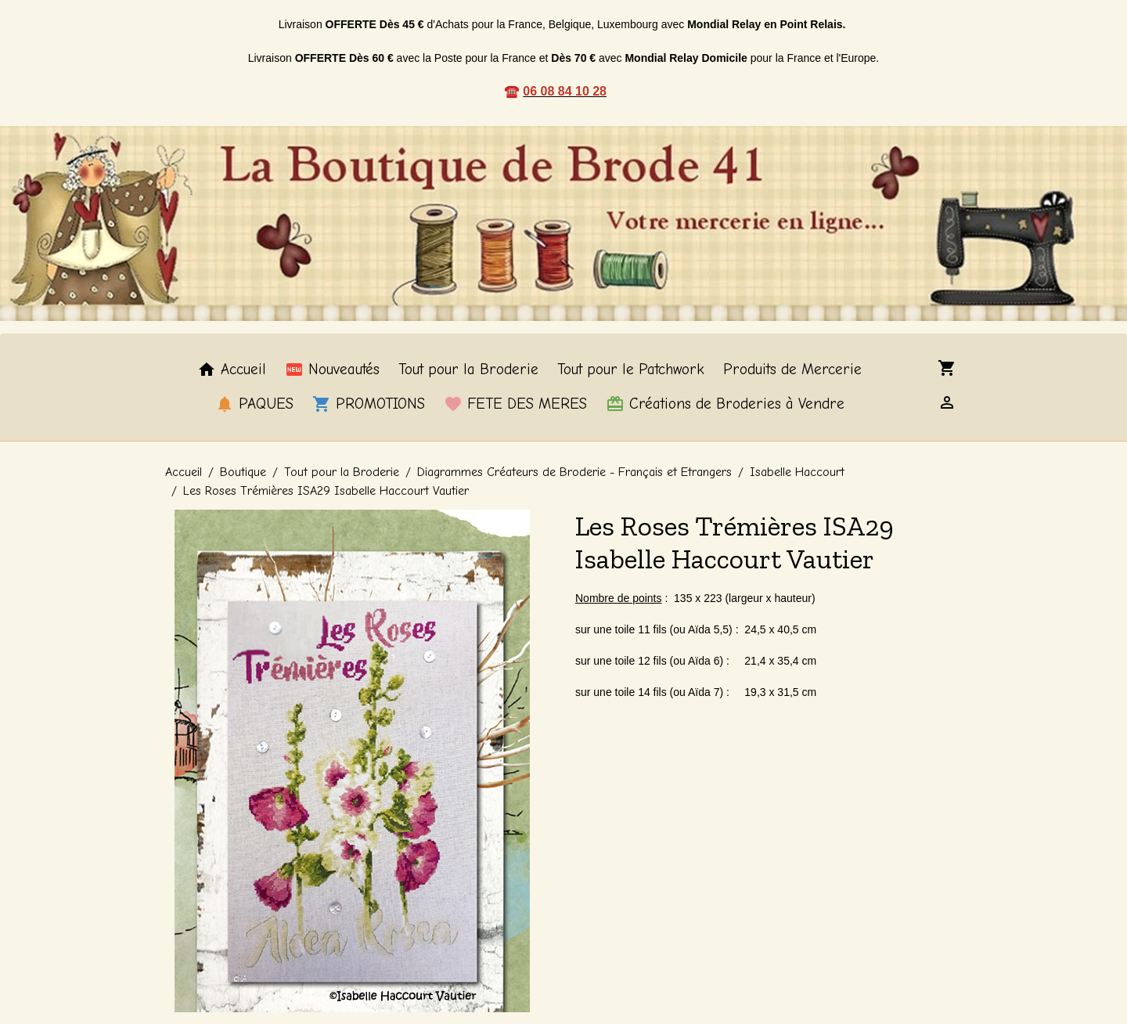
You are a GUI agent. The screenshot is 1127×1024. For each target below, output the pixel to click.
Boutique (243, 472)
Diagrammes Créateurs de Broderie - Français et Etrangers (574, 472)
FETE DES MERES (515, 404)
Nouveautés (332, 369)
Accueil (231, 369)
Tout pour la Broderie (468, 369)
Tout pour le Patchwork (630, 369)
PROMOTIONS (368, 404)
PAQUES (254, 404)
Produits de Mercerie (792, 369)
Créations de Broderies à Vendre (725, 404)
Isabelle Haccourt (797, 472)
